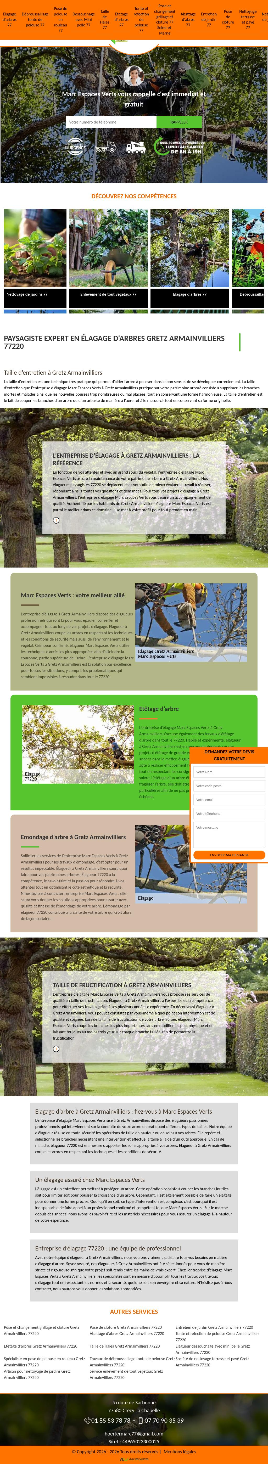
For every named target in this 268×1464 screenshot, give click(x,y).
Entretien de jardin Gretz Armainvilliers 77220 (214, 1327)
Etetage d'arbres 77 (122, 19)
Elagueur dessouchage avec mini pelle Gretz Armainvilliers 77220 (213, 1349)
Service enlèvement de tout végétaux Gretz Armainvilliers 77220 (126, 1374)
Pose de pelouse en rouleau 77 (60, 19)
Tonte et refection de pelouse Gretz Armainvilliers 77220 (217, 1336)
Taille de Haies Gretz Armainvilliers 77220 (125, 1346)
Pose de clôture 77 (228, 19)
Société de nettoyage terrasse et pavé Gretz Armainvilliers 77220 (212, 1361)
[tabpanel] (134, 484)
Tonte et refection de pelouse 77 (141, 19)
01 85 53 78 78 (107, 1420)
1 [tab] (56, 520)
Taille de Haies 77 (104, 19)
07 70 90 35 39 (161, 1420)
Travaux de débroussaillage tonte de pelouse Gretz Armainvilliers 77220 (132, 1361)
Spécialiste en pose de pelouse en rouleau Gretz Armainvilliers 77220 (44, 1361)
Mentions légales (180, 1452)
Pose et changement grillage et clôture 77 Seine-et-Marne (164, 19)
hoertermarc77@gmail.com (134, 1434)
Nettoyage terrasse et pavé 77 (248, 19)
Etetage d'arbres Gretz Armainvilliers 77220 (40, 1346)
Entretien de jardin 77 (209, 19)
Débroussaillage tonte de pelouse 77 (35, 19)
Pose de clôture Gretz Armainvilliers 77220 (126, 1327)
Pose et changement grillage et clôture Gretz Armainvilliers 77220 (41, 1330)
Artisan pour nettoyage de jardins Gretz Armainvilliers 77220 (37, 1374)
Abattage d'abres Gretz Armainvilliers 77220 (127, 1333)
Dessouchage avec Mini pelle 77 (83, 19)
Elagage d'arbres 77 (9, 19)
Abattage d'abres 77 (188, 19)
